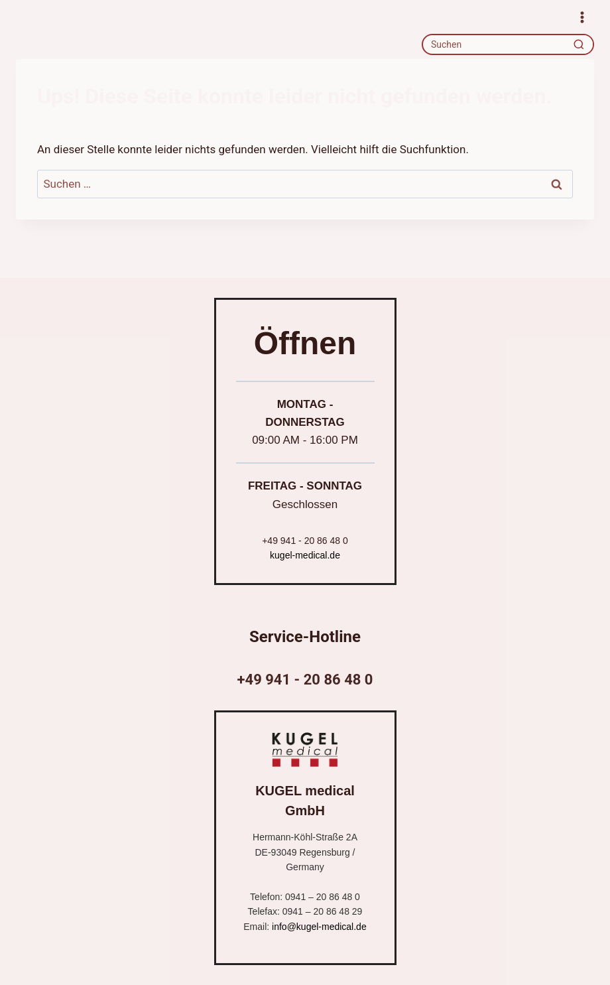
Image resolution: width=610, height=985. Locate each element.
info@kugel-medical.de (319, 926)
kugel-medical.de (305, 555)
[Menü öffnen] (582, 17)
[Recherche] (579, 44)
